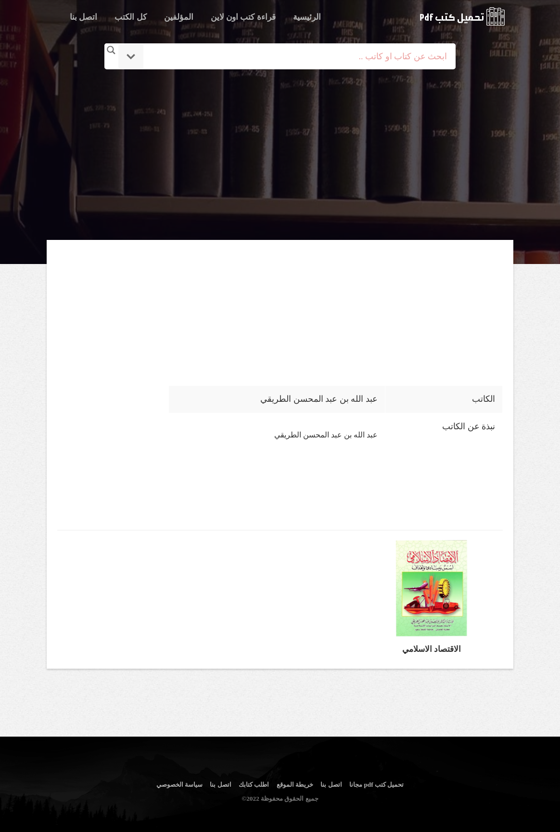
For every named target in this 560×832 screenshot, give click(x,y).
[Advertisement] (280, 155)
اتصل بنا (83, 17)
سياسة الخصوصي (179, 784)
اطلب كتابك (254, 784)
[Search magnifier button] (111, 50)
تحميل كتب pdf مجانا (376, 784)
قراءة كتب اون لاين (243, 17)
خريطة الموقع (295, 784)
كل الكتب (130, 17)
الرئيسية (307, 17)
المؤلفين (178, 17)
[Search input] (293, 56)
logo (462, 16)
